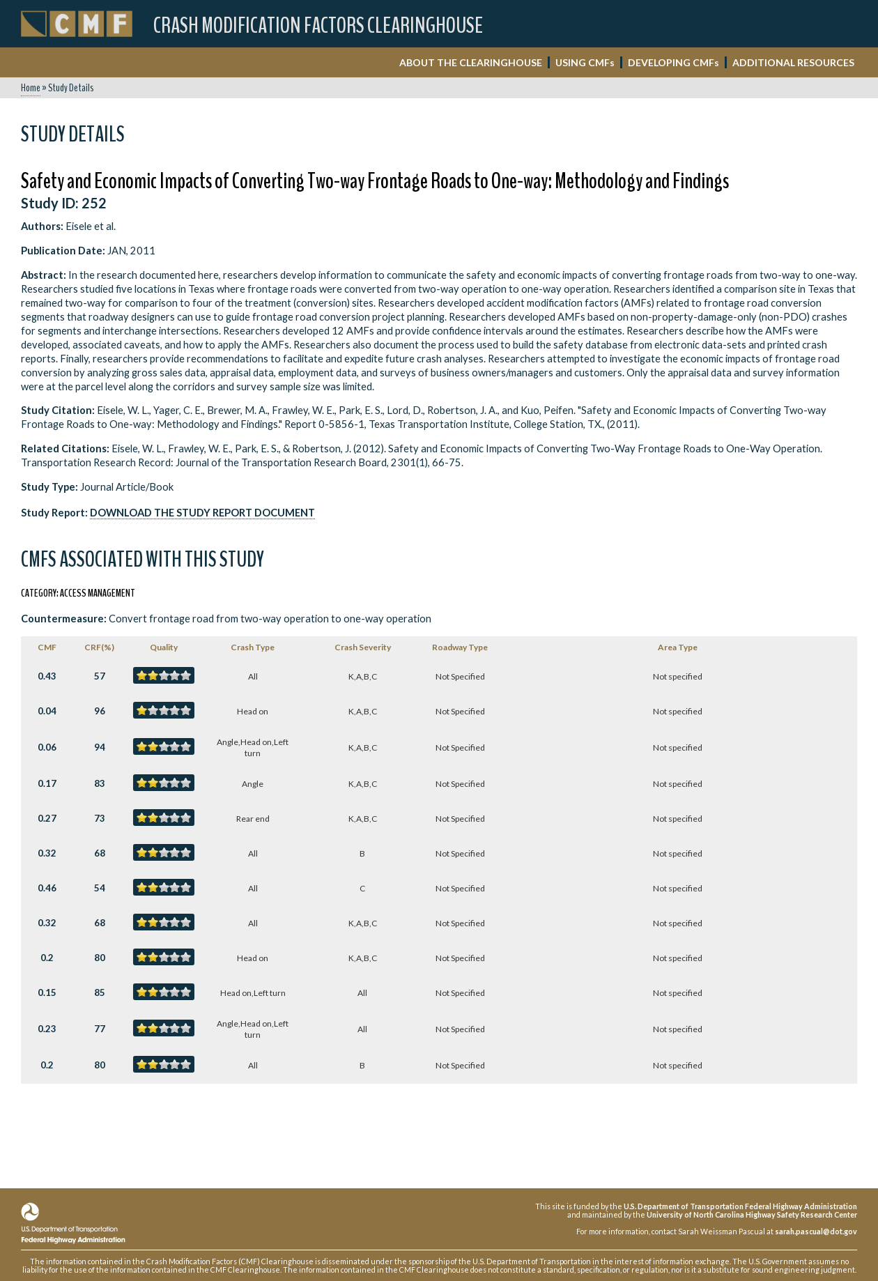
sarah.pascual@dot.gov (816, 1231)
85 (99, 992)
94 (99, 747)
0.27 (47, 818)
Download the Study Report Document (202, 513)
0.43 (47, 676)
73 (99, 818)
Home (30, 87)
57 (99, 676)
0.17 (47, 783)
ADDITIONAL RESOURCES (793, 62)
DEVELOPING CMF (673, 62)
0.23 (47, 1028)
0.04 (47, 710)
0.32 (47, 853)
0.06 (47, 747)
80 (99, 957)
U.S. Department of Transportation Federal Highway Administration (740, 1206)
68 (99, 853)
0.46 (47, 887)
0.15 (47, 992)
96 (99, 710)
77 (99, 1028)
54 (99, 887)
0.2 (47, 957)
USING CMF (585, 62)
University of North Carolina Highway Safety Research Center (752, 1214)
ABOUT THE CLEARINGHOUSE (470, 62)
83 (99, 783)
